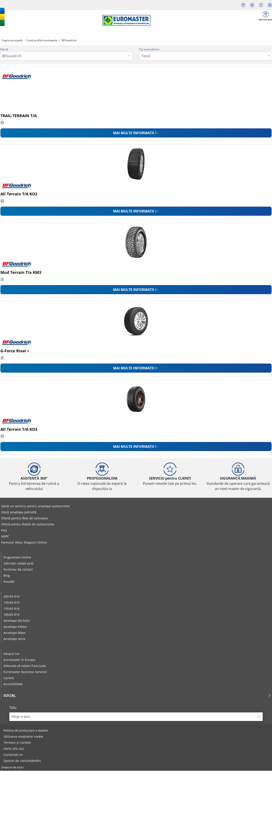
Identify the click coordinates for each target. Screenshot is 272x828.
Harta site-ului (13, 749)
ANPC (5, 536)
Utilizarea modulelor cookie (23, 736)
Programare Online (17, 557)
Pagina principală (12, 40)
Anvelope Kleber (15, 627)
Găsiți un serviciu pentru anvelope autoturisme (35, 506)
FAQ (4, 530)
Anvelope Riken (14, 633)
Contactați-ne (13, 755)
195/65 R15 (11, 602)
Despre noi (11, 654)
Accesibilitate (13, 684)
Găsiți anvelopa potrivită (18, 512)
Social (137, 695)
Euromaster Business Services (25, 672)
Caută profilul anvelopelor (42, 40)
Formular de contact (18, 569)
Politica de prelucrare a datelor (26, 730)
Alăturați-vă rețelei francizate (24, 666)
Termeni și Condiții (17, 742)
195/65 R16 (11, 608)
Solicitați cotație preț (18, 563)
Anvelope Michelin (16, 621)
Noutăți (8, 581)
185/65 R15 (11, 615)
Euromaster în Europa (19, 660)
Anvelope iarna (14, 639)
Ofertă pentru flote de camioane (24, 518)
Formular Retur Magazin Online (24, 542)
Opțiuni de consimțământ (22, 761)
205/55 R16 (11, 596)
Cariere (8, 678)
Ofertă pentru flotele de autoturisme (27, 524)
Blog (6, 575)
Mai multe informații (133, 133)
